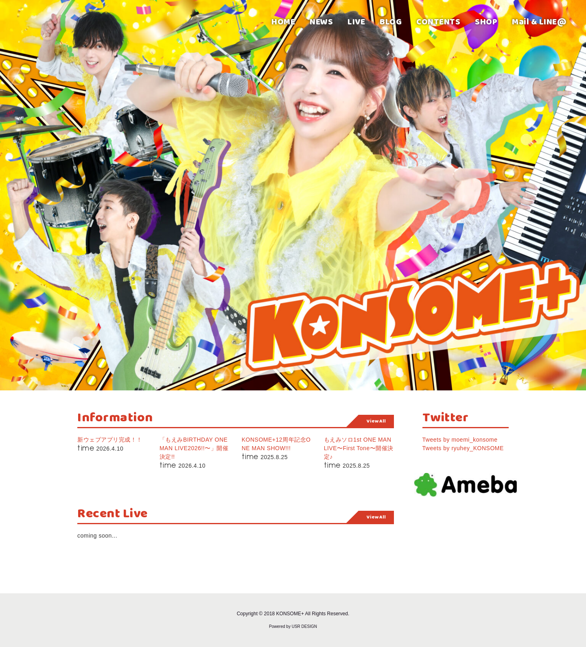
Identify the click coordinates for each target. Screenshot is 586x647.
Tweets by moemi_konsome (460, 439)
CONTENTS (438, 21)
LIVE (356, 21)
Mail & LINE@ (539, 21)
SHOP (486, 21)
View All (376, 421)
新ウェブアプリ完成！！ (109, 439)
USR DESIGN (304, 626)
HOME (283, 21)
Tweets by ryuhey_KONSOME (463, 448)
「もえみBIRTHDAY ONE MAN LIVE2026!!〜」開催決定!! (194, 448)
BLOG (391, 21)
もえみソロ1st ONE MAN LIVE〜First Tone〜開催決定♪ (359, 448)
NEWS (321, 21)
